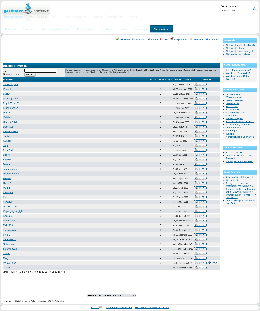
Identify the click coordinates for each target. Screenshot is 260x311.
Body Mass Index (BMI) (238, 70)
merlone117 (9, 239)
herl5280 (7, 201)
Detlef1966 (9, 126)
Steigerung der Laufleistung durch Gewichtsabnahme (240, 190)
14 (53, 272)
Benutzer (8, 79)
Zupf (5, 145)
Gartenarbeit (232, 103)
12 (46, 272)
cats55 (6, 253)
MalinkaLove (10, 206)
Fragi (5, 258)
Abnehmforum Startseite (119, 307)
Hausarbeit (232, 106)
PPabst (7, 89)
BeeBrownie (9, 220)
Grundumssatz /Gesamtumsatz (234, 96)
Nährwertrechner (235, 48)
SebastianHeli (10, 244)
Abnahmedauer (234, 152)
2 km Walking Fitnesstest (239, 177)
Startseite (212, 39)
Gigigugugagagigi (12, 211)
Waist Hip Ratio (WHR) (238, 73)
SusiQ (6, 93)
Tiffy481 (7, 267)
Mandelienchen (11, 173)
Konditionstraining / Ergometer (236, 114)
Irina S (6, 234)
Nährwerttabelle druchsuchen (241, 45)
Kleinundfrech (10, 131)
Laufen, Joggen (234, 118)
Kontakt (95, 307)
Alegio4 (7, 178)
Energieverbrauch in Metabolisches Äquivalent (239, 184)
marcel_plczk (10, 263)
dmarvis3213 (10, 248)
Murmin (7, 187)
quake (6, 136)
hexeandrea (9, 230)
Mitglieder (123, 39)
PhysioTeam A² (11, 103)
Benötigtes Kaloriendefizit (239, 161)
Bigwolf (7, 159)
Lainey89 (8, 192)
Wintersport (232, 130)
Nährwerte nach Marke (238, 54)
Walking (230, 133)
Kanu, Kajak (232, 109)
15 (56, 272)
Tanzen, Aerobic (234, 127)
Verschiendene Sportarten (240, 136)
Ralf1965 (8, 225)
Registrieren (178, 39)
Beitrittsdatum (183, 79)
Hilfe (164, 39)
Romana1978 (10, 122)
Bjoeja (6, 164)
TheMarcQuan (10, 84)
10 (40, 272)
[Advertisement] (111, 51)
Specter (7, 155)
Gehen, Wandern (235, 100)
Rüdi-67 (7, 112)
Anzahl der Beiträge (160, 79)
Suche (153, 39)
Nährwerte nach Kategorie (240, 51)
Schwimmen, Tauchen (238, 124)
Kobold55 (8, 216)
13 (49, 272)
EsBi (5, 197)
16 (59, 272)
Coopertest (232, 180)
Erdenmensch (10, 108)
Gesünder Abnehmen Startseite (152, 307)
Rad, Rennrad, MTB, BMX (240, 121)
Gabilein (7, 117)
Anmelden (196, 39)
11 (43, 272)
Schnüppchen (10, 98)
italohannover (10, 169)
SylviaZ (7, 183)
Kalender (138, 39)
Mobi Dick (8, 150)
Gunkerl (7, 140)
